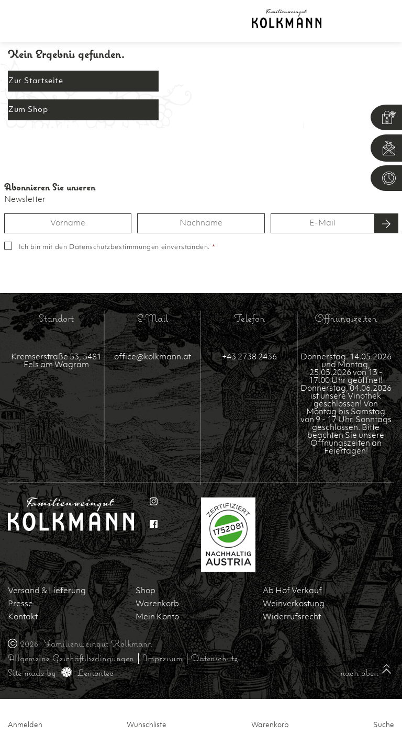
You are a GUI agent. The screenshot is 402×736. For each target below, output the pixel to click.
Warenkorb (157, 604)
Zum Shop (28, 110)
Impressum (162, 658)
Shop (145, 591)
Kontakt (23, 617)
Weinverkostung (294, 604)
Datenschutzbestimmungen (114, 247)
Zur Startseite (35, 81)
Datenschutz (214, 658)
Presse (20, 604)
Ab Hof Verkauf (292, 591)
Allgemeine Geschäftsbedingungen (71, 658)
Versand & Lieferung (47, 591)
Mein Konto (157, 617)
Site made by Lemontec (61, 672)
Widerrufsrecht (292, 617)
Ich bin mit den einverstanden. (117, 247)
